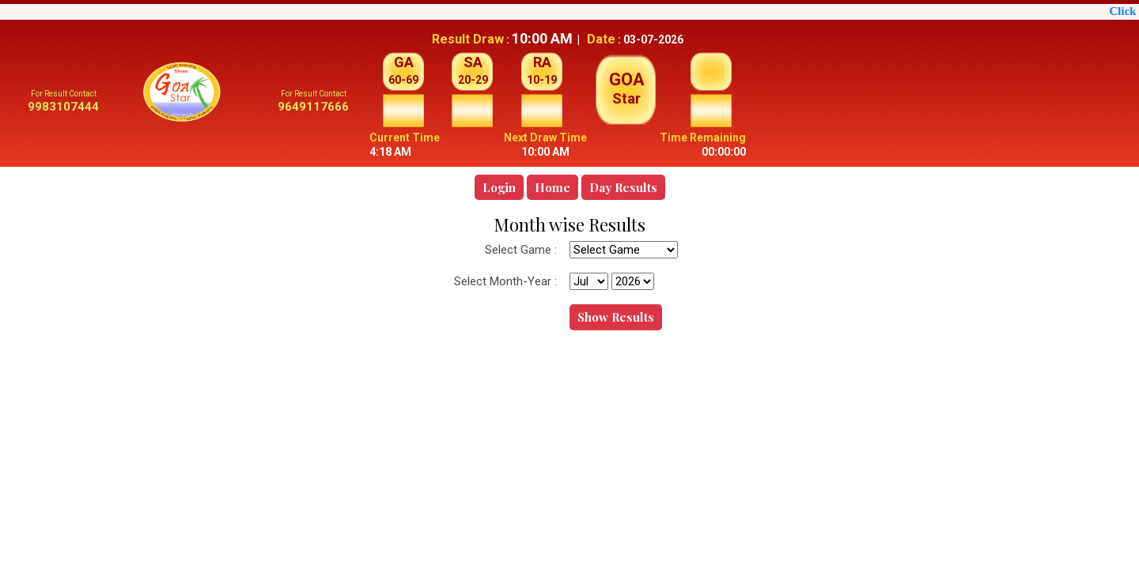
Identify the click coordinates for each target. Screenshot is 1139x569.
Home (552, 187)
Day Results (623, 187)
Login (499, 187)
